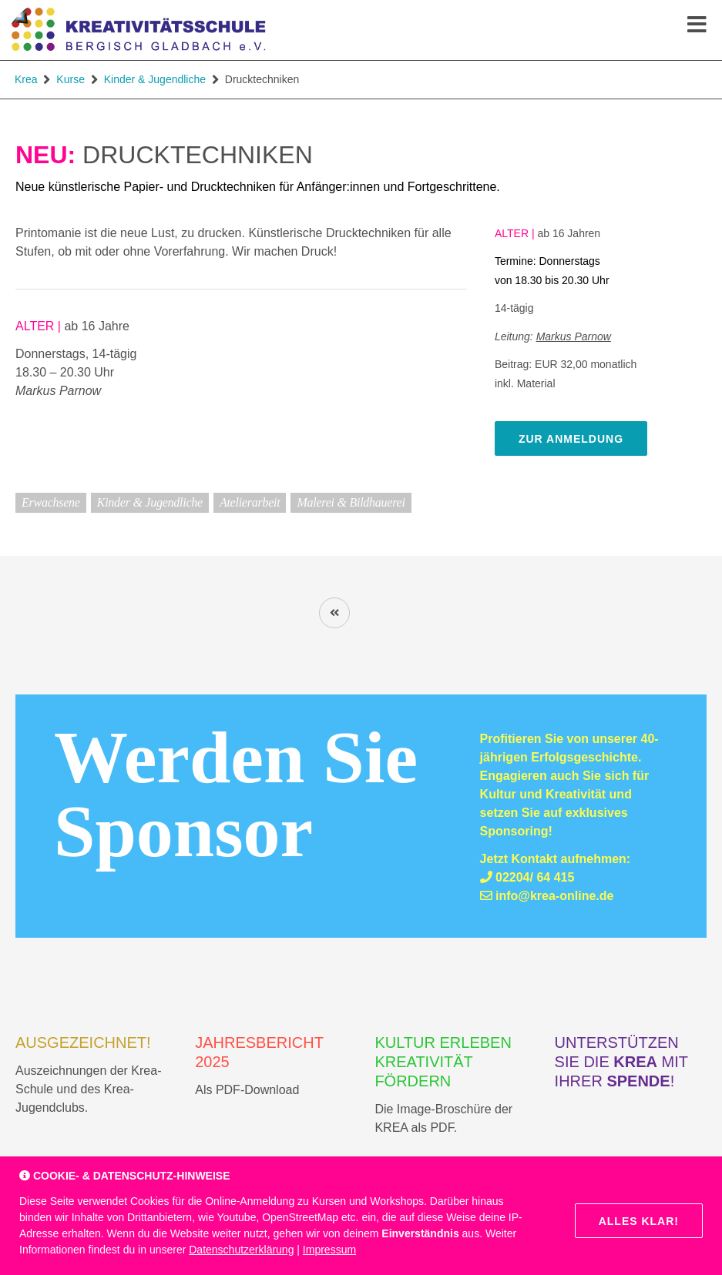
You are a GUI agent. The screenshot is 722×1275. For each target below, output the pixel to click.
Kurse (70, 79)
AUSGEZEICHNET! (83, 1042)
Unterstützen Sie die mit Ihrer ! (621, 1061)
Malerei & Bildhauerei (351, 502)
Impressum (329, 1249)
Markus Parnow (573, 336)
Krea (26, 79)
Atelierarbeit (250, 502)
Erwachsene (51, 502)
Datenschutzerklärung (241, 1249)
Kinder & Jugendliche (155, 79)
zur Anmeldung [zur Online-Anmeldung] (571, 439)
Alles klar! (639, 1221)
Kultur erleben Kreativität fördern (442, 1061)
